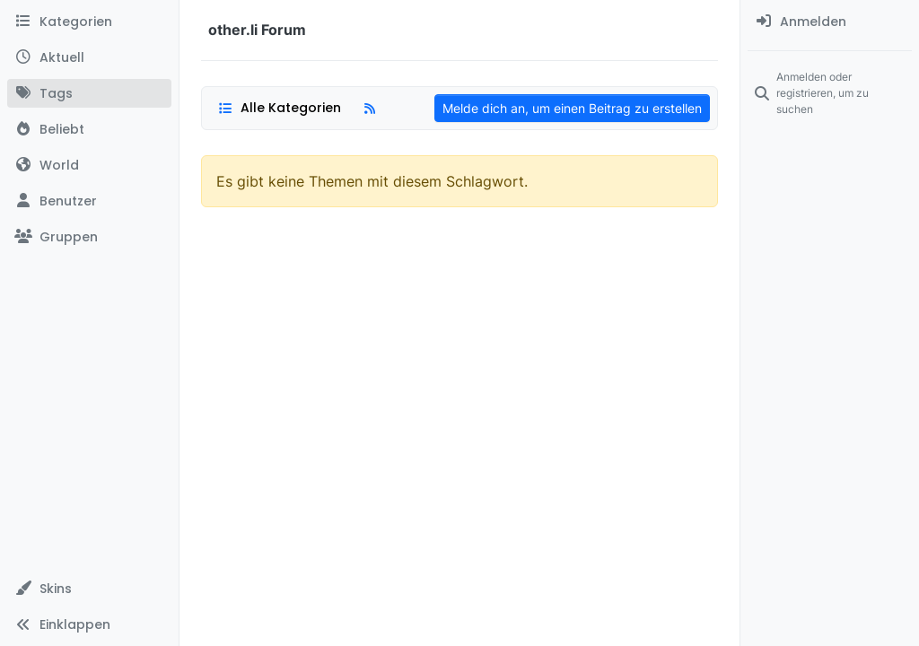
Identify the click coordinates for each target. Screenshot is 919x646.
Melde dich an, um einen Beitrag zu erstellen (572, 108)
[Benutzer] (89, 201)
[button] (89, 588)
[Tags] (89, 93)
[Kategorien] (89, 21)
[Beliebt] (89, 129)
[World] (89, 165)
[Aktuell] (89, 57)
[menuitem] (830, 21)
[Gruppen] (89, 237)
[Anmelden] (830, 21)
